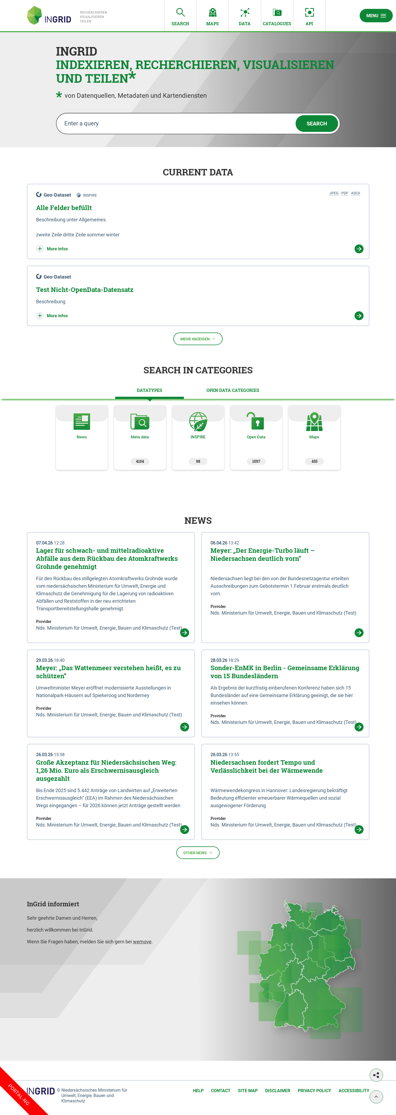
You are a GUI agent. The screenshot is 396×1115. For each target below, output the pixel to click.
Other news (198, 853)
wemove (142, 941)
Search (317, 123)
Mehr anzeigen (198, 339)
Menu (376, 15)
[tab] (149, 390)
